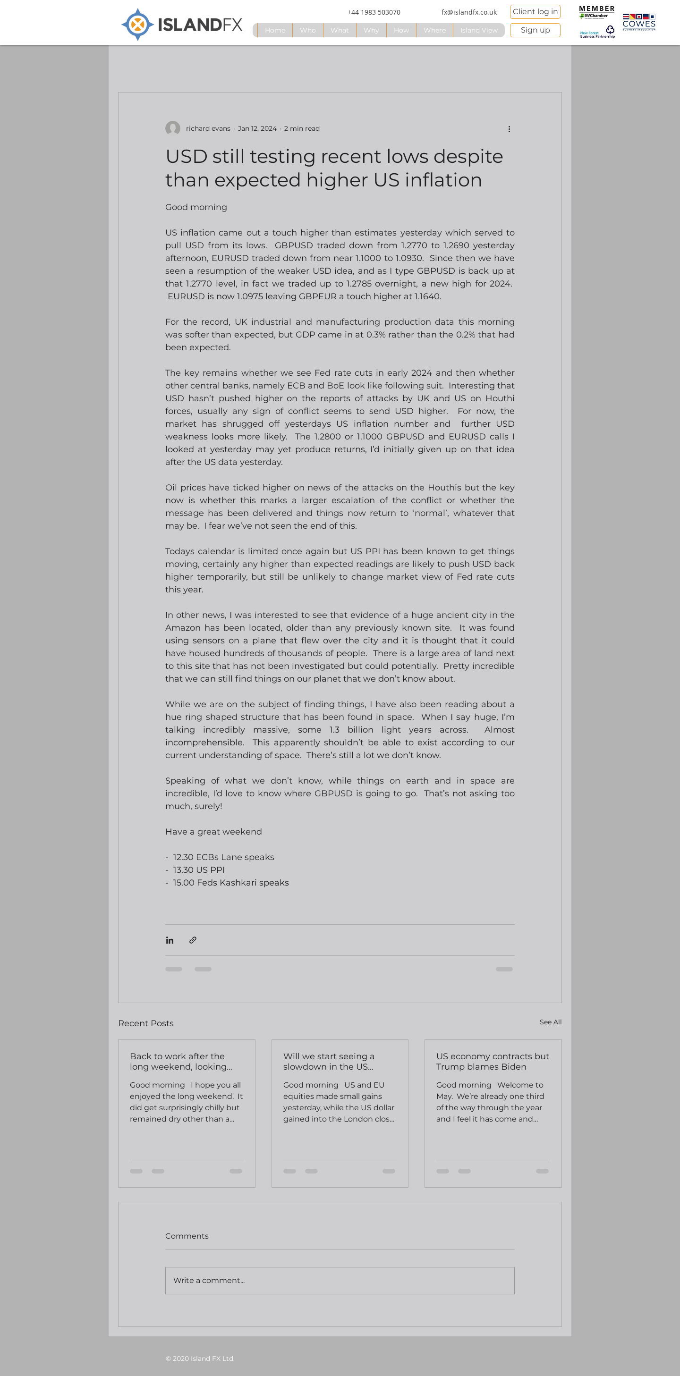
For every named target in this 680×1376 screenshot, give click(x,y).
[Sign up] (535, 30)
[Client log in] (535, 12)
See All (551, 1022)
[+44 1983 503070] (374, 12)
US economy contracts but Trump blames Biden (492, 1061)
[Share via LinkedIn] (169, 940)
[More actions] (509, 128)
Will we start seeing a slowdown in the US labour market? (329, 1061)
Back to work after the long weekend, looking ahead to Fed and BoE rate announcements (178, 1061)
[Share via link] (192, 940)
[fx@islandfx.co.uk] (469, 12)
